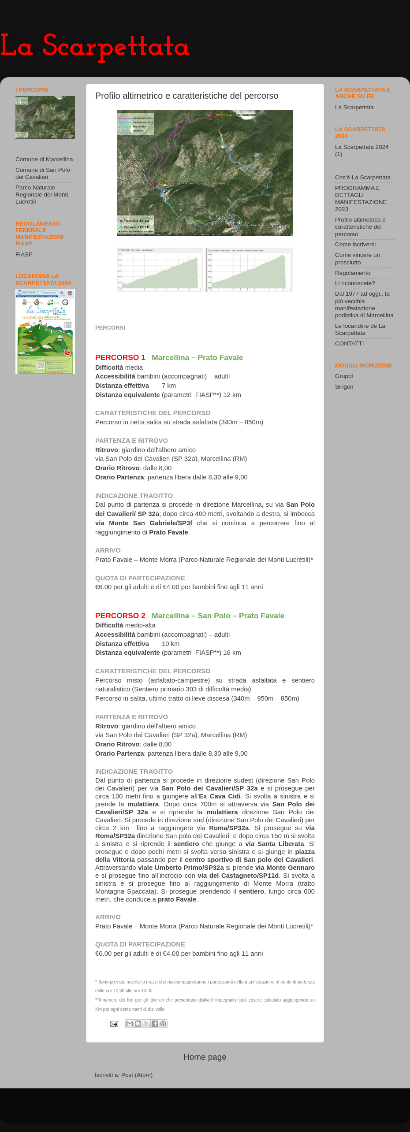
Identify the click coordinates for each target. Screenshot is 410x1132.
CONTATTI (349, 343)
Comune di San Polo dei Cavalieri (42, 173)
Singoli (344, 386)
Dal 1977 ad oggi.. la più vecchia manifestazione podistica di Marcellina (364, 304)
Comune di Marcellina (44, 159)
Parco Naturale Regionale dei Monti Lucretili (41, 194)
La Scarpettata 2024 (362, 147)
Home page (205, 1056)
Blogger (255, 1109)
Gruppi (344, 376)
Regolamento (352, 273)
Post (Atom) (137, 1075)
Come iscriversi (355, 244)
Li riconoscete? (355, 283)
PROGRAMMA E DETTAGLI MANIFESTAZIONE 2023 (361, 199)
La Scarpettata (95, 47)
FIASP (24, 254)
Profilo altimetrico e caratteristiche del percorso (360, 226)
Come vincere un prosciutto (357, 258)
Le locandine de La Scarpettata (360, 329)
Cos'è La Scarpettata (363, 177)
